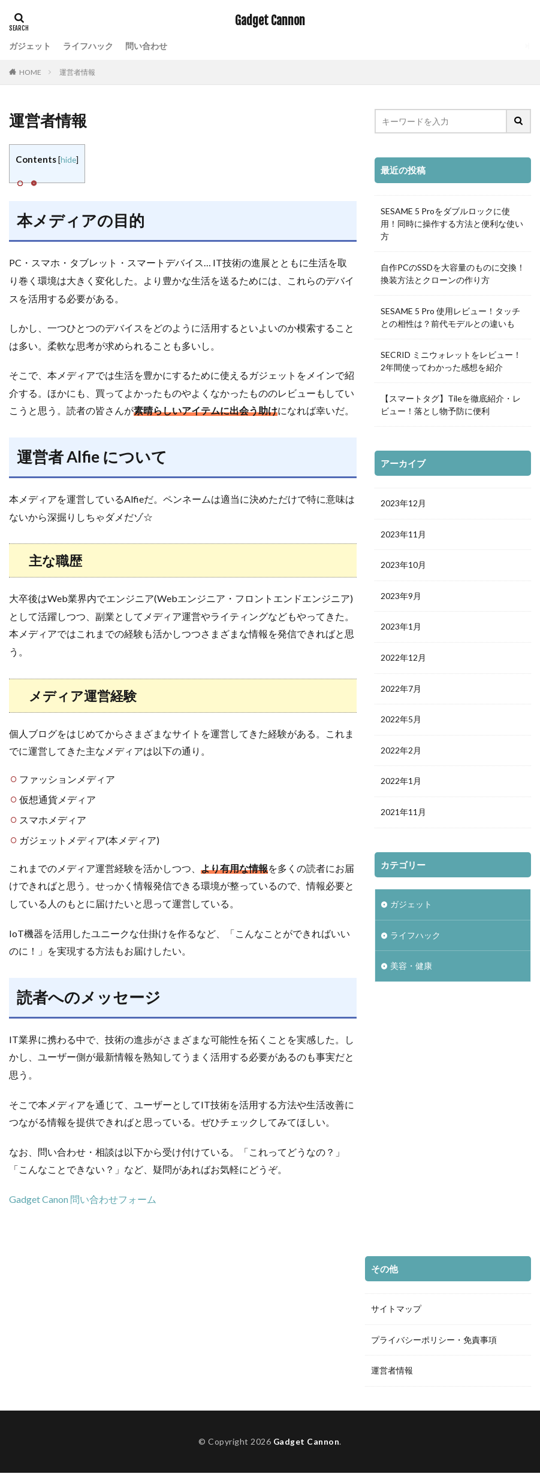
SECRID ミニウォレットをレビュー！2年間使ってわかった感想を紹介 (451, 360)
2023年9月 (401, 597)
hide (68, 159)
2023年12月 (403, 504)
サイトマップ (396, 1309)
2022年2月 (401, 752)
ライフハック (88, 46)
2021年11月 (403, 815)
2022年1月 (401, 784)
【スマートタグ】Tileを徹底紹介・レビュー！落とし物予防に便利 (451, 404)
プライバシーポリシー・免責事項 (434, 1340)
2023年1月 (401, 628)
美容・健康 (411, 970)
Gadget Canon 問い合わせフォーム (82, 1199)
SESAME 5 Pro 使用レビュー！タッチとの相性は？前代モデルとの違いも (450, 317)
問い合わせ (146, 46)
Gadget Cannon (270, 21)
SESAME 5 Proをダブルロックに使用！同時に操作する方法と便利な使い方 (452, 223)
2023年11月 (403, 535)
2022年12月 (403, 659)
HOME (30, 72)
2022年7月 (401, 690)
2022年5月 (401, 721)
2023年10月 (403, 566)
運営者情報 (77, 72)
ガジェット (30, 46)
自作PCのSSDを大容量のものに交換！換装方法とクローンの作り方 (453, 273)
